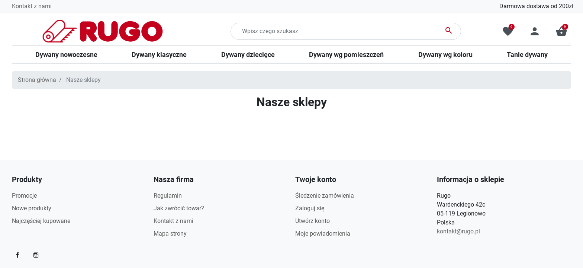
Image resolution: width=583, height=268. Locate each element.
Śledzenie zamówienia (324, 195)
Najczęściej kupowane (41, 220)
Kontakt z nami (32, 6)
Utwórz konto (312, 220)
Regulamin (168, 195)
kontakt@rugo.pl (458, 231)
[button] (561, 31)
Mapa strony (170, 233)
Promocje (24, 195)
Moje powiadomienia (322, 233)
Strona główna (37, 79)
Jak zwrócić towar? (179, 208)
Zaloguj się (309, 208)
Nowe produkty (31, 208)
